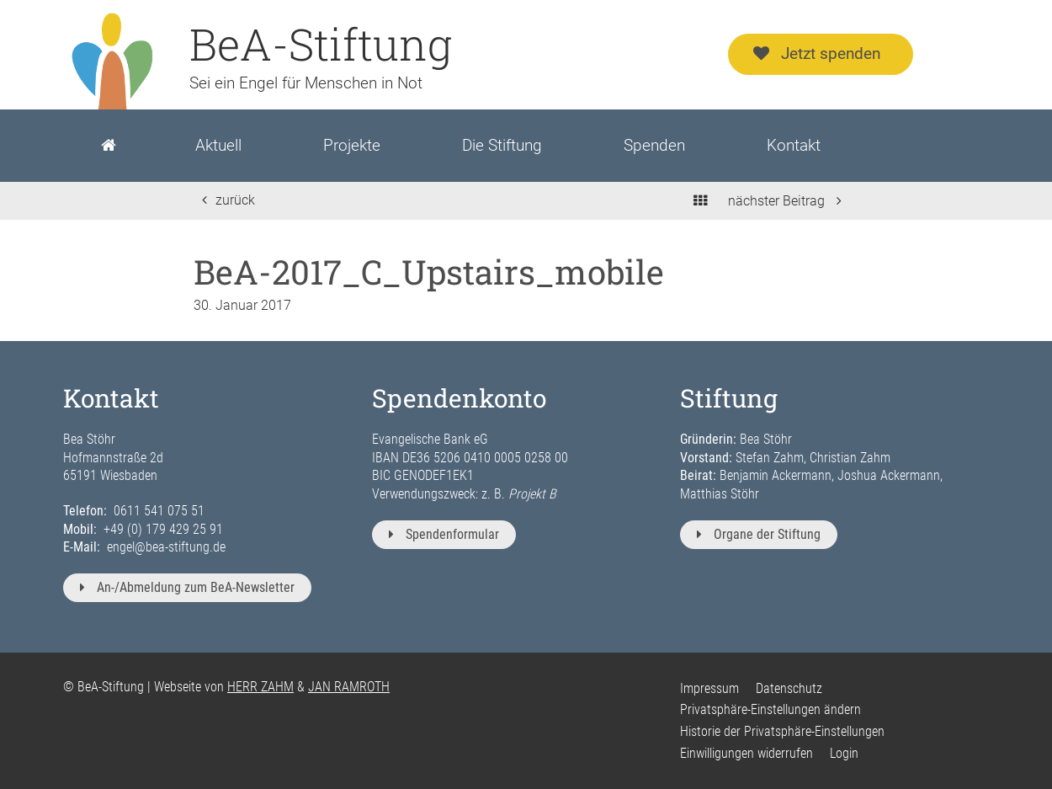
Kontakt (794, 145)
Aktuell (218, 145)
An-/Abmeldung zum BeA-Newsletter (187, 587)
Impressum (709, 688)
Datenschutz (789, 688)
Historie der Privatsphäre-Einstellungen (782, 731)
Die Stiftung (502, 145)
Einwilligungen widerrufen (746, 753)
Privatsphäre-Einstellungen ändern (770, 709)
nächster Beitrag (785, 201)
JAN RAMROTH (349, 687)
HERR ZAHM (260, 687)
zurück (228, 200)
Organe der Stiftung (759, 534)
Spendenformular (444, 534)
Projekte (351, 145)
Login (844, 753)
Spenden (654, 145)
